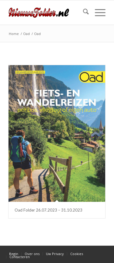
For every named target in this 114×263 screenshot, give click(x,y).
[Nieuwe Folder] (47, 12)
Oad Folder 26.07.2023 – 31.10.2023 (48, 210)
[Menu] (97, 12)
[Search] (83, 12)
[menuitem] (83, 12)
